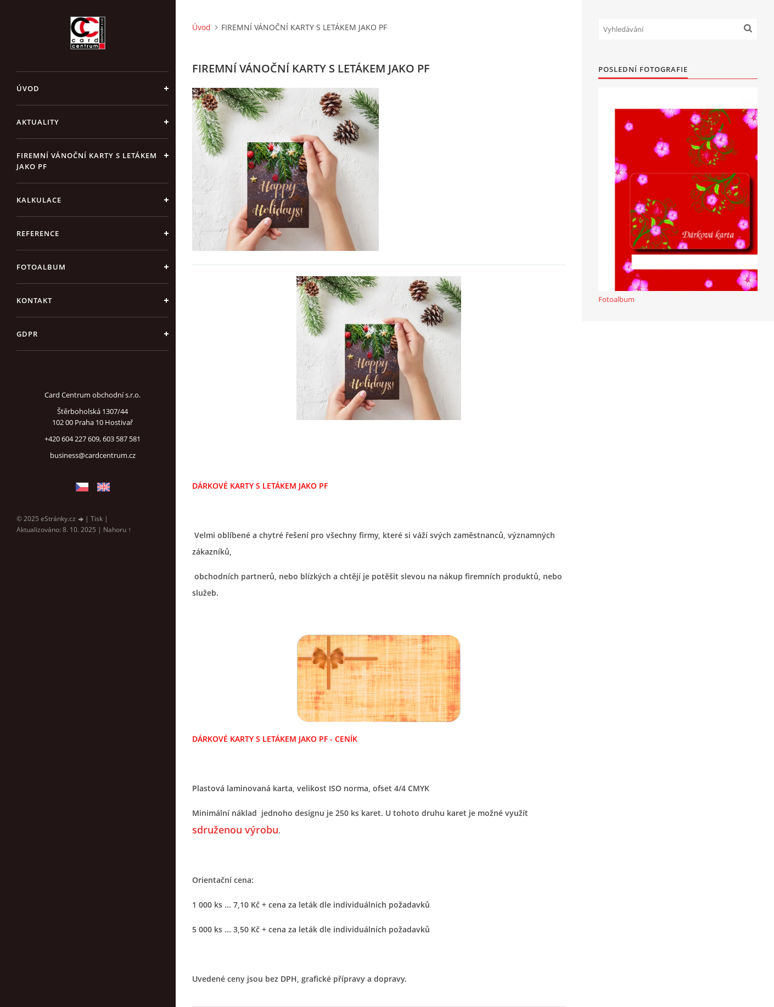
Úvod (28, 88)
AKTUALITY (37, 122)
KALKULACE (38, 200)
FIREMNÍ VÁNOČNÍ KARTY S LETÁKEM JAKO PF (86, 160)
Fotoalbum (41, 267)
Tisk (97, 518)
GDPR (27, 334)
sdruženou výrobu (235, 829)
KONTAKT (34, 300)
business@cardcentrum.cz (93, 455)
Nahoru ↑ (117, 529)
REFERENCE (37, 233)
